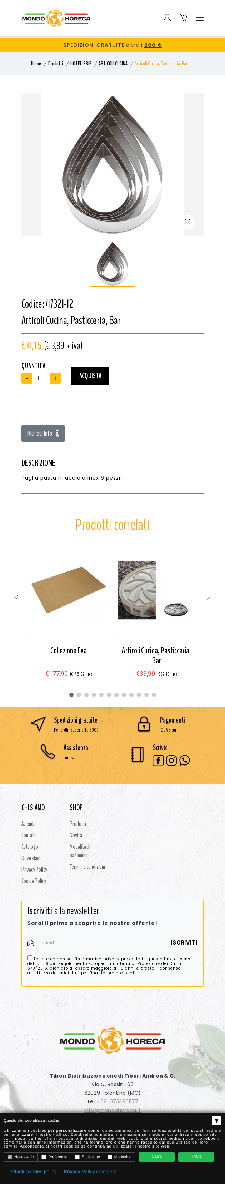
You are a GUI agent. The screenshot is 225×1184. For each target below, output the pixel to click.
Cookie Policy (33, 881)
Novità (76, 835)
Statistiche (87, 1157)
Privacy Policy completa (90, 1171)
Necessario (21, 1157)
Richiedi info (43, 433)
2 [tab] (79, 695)
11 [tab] (146, 695)
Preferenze (54, 1157)
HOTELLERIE (80, 64)
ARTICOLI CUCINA (113, 64)
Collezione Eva (68, 650)
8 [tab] (124, 695)
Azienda (28, 823)
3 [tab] (86, 695)
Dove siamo (32, 858)
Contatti (29, 835)
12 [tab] (154, 695)
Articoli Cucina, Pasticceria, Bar (156, 656)
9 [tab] (131, 695)
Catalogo (29, 846)
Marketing (119, 1157)
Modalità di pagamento (80, 850)
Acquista (90, 376)
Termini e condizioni (87, 866)
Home (36, 64)
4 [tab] (94, 695)
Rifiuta (196, 1156)
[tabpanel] (68, 614)
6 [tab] (109, 695)
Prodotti (55, 64)
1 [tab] (71, 695)
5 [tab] (101, 695)
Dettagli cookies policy (32, 1171)
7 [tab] (116, 695)
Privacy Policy (34, 869)
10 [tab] (139, 695)
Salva (157, 1156)
